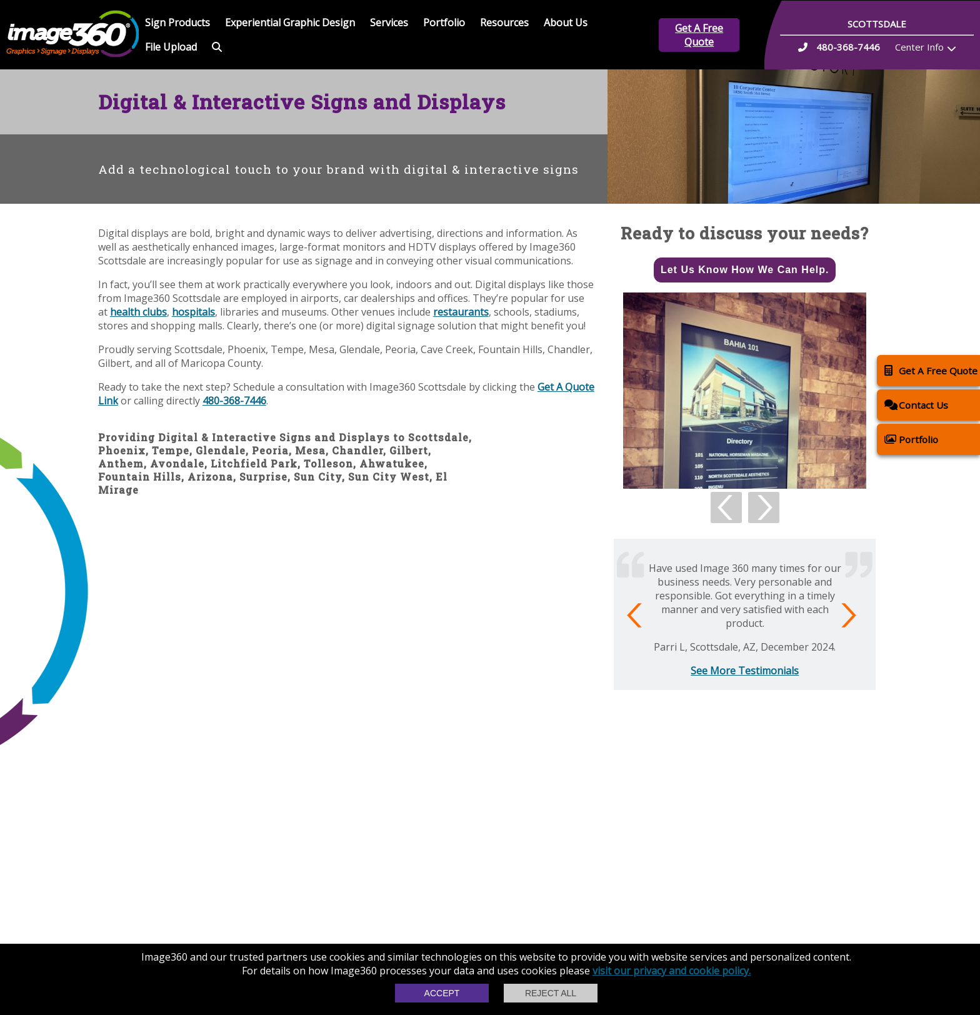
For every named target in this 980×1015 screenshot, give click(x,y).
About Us (566, 22)
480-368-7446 (234, 401)
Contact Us (916, 405)
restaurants (461, 312)
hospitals (193, 312)
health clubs (138, 312)
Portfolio (444, 22)
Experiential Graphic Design (290, 22)
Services (389, 22)
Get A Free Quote (699, 35)
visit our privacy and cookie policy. (671, 971)
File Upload (171, 47)
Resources (504, 22)
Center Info (919, 47)
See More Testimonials (745, 671)
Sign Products (177, 22)
